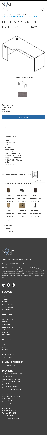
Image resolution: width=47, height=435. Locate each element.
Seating (5, 299)
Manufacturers (8, 319)
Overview (8, 128)
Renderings (6, 335)
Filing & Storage (8, 307)
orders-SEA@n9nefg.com (10, 404)
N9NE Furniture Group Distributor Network (17, 260)
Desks (4, 297)
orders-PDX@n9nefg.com (10, 418)
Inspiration (6, 324)
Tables (4, 302)
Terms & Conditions (9, 355)
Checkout (5, 347)
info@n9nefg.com (10, 366)
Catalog (5, 322)
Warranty (5, 332)
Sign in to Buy (23, 117)
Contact (5, 330)
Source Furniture (13, 4)
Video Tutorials (8, 327)
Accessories (6, 310)
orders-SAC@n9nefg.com (13, 389)
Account (5, 350)
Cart (3, 345)
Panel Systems (7, 304)
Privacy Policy (7, 357)
